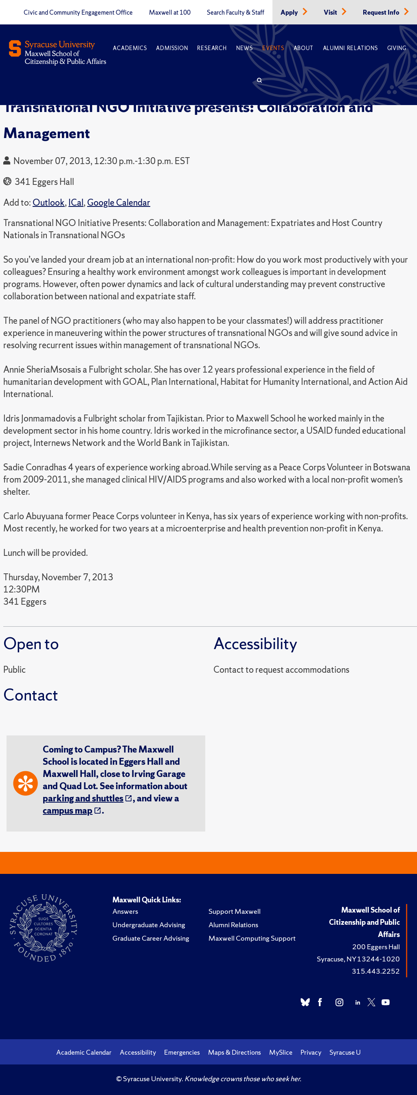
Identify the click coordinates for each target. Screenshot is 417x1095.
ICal (75, 202)
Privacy (311, 1052)
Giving (396, 48)
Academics (130, 48)
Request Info (382, 13)
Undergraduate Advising (148, 924)
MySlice (280, 1052)
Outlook (49, 202)
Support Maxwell (234, 911)
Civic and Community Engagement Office (78, 13)
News (244, 48)
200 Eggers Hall (376, 946)
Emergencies (182, 1052)
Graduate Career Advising (150, 938)
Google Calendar (118, 202)
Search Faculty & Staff (235, 13)
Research (211, 48)
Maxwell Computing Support (252, 938)
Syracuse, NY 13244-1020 (358, 958)
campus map (67, 810)
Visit (331, 13)
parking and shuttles (83, 798)
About (304, 48)
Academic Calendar (84, 1052)
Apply (290, 13)
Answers (125, 911)
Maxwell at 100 (170, 13)
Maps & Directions (234, 1052)
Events (273, 48)
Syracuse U (345, 1052)
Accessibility (138, 1052)
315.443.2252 (376, 971)
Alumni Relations (350, 48)
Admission (172, 48)
